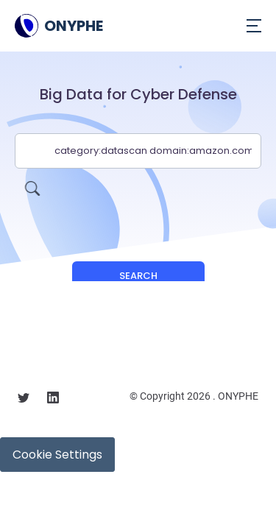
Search (138, 276)
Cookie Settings (57, 454)
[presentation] (138, 197)
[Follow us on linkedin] (53, 400)
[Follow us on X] (23, 400)
